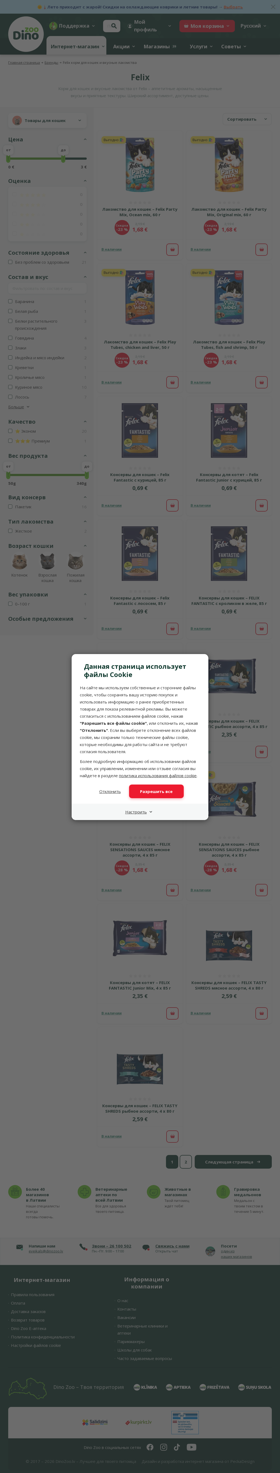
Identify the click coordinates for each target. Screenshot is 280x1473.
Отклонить (110, 791)
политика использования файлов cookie (158, 775)
